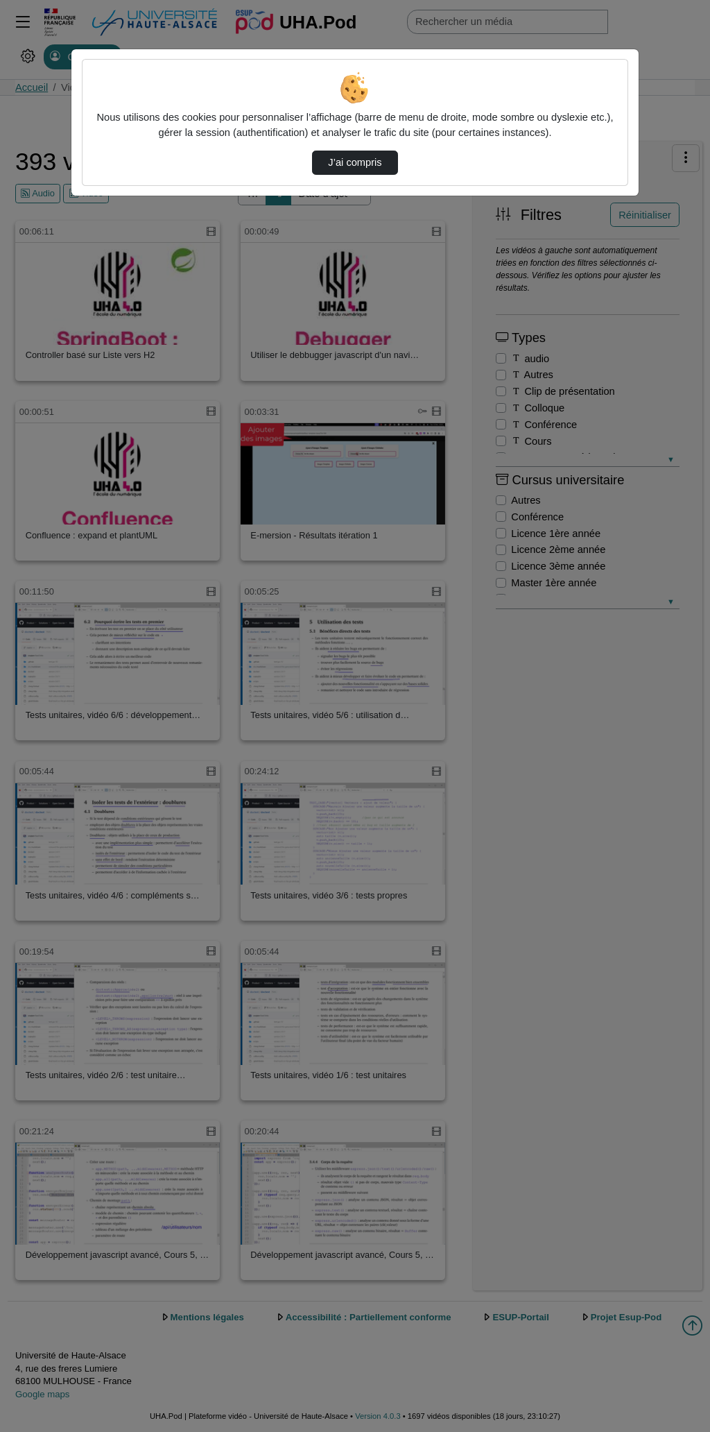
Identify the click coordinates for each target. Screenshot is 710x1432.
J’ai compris (354, 162)
